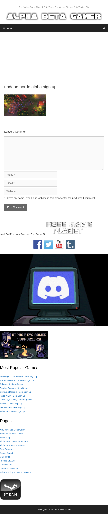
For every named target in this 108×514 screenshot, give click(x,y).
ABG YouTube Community (12, 430)
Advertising (5, 437)
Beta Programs (7, 449)
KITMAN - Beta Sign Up (11, 403)
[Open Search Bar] (104, 28)
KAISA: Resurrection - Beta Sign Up (17, 380)
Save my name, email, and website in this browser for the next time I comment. (51, 198)
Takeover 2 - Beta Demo (11, 384)
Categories (5, 457)
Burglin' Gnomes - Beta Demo (14, 388)
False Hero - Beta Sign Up (12, 411)
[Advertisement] (54, 56)
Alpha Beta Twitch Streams (12, 445)
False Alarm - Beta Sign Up (12, 396)
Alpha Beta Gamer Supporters (14, 441)
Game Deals (6, 464)
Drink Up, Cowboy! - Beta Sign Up (16, 399)
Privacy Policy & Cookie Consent (15, 472)
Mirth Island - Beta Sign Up (12, 407)
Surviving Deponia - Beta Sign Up (15, 392)
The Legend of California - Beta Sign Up (18, 376)
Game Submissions (9, 468)
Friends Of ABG (7, 461)
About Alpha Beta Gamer (11, 433)
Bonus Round (6, 453)
